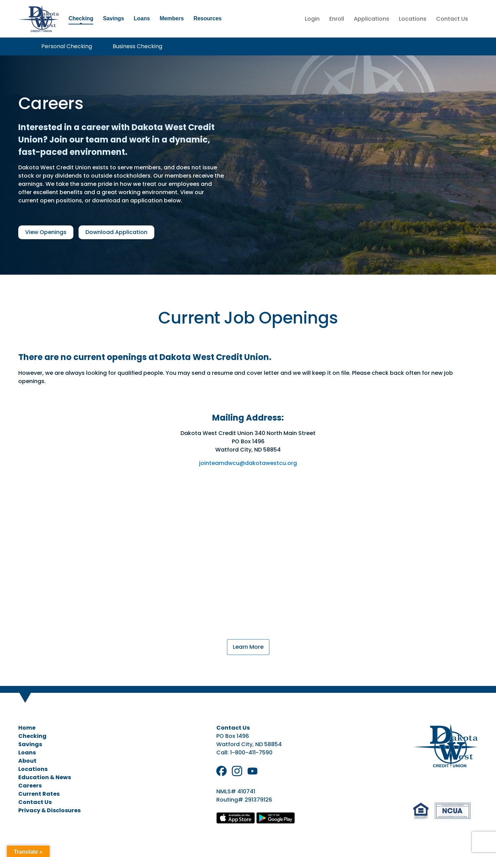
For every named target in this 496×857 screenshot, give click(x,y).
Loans (142, 18)
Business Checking (137, 46)
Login (312, 19)
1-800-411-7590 (251, 753)
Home (26, 728)
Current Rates (39, 794)
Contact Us (452, 19)
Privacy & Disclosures (49, 810)
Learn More (248, 647)
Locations (412, 19)
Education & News (44, 777)
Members (171, 18)
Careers (30, 786)
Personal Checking (66, 46)
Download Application (116, 232)
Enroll (336, 19)
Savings (113, 18)
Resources (208, 18)
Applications (371, 19)
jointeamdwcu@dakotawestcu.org (248, 463)
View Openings (45, 232)
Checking (81, 18)
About (27, 761)
